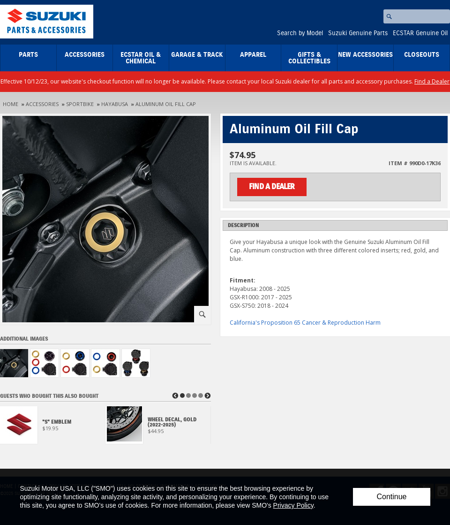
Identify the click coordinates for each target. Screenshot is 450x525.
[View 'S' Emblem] (52, 427)
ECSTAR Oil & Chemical (140, 58)
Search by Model (300, 33)
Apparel (253, 55)
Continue (391, 497)
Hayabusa (114, 103)
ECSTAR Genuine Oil (420, 33)
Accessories (85, 55)
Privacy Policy (293, 505)
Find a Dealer (432, 81)
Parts (28, 55)
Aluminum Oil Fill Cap (165, 103)
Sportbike (80, 103)
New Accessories (365, 55)
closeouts (421, 55)
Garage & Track (197, 55)
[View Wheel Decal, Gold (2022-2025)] (158, 427)
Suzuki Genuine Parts (358, 33)
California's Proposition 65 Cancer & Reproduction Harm (305, 323)
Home (10, 103)
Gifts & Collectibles (309, 58)
